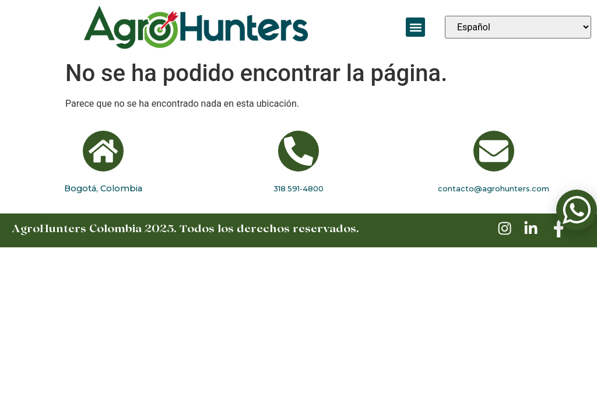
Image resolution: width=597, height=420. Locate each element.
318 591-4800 (298, 188)
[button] (415, 27)
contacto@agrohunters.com (493, 188)
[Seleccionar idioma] (518, 27)
